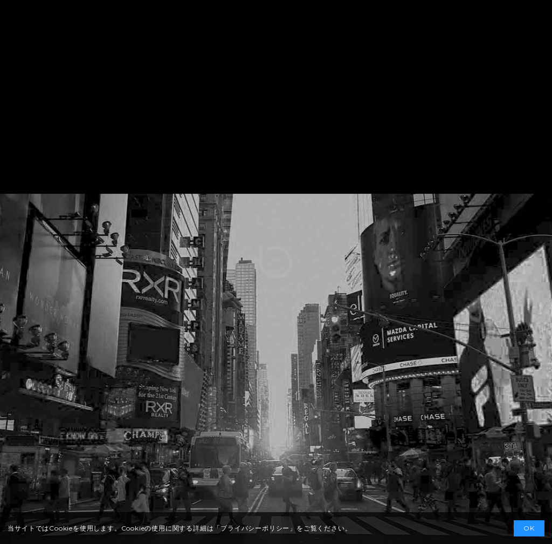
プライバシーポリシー (254, 528)
